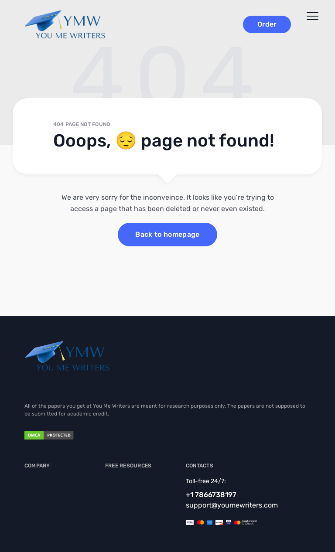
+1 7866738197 (211, 495)
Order (267, 24)
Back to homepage (167, 234)
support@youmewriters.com (232, 505)
